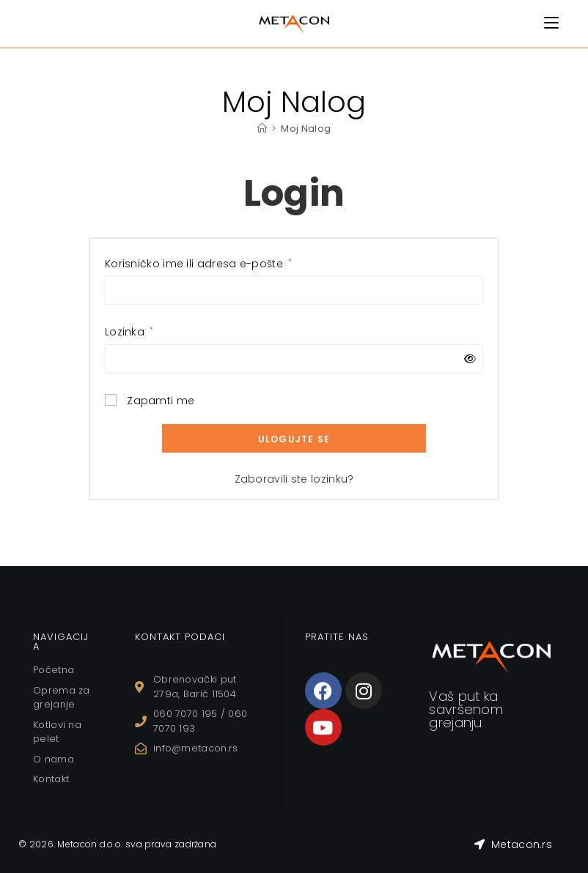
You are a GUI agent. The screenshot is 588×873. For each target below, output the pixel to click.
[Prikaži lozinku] (467, 359)
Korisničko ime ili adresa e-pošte (199, 263)
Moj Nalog (306, 128)
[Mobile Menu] (551, 23)
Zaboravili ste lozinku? (294, 479)
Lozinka (129, 331)
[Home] (262, 128)
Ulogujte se (294, 439)
